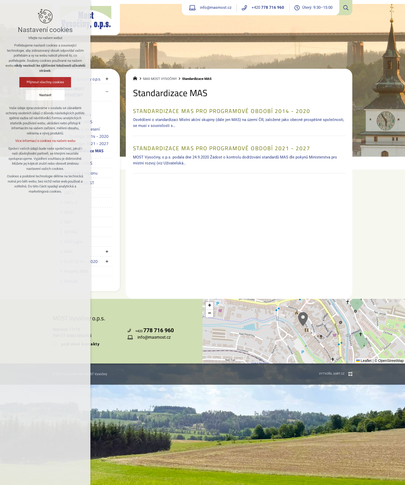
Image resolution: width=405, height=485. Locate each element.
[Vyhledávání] (344, 7)
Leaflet (364, 361)
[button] (209, 306)
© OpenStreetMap (389, 361)
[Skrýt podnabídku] (107, 92)
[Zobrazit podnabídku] (107, 79)
